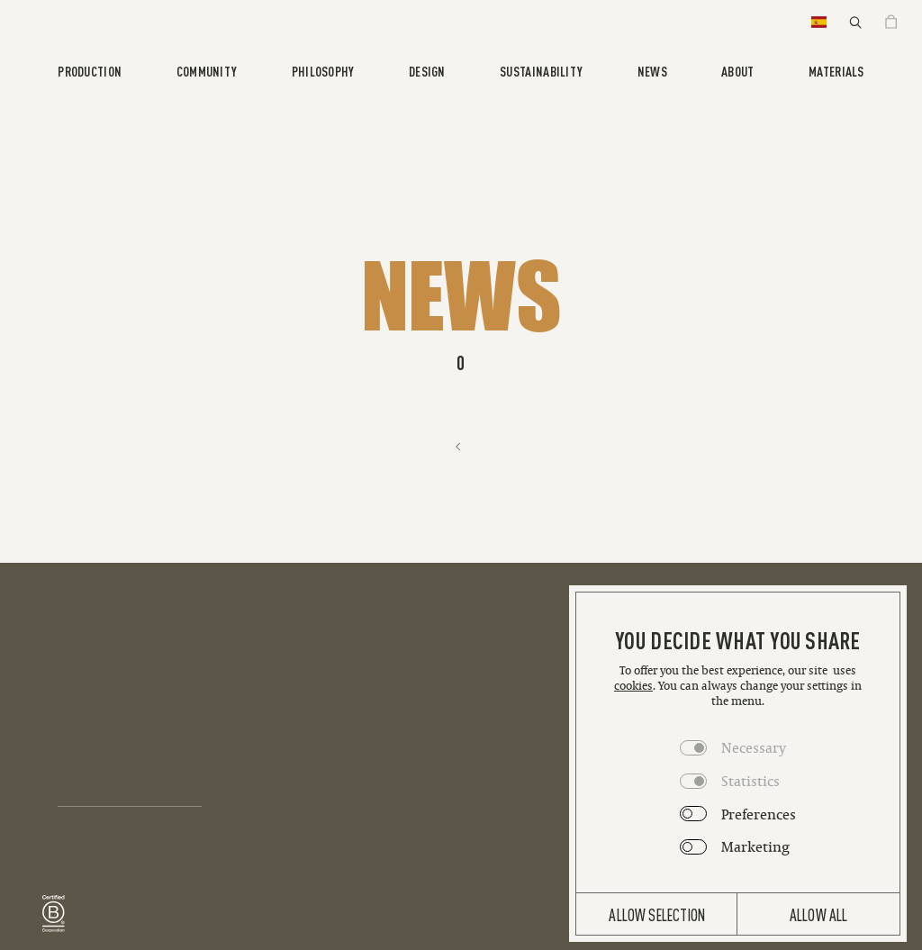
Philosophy (323, 70)
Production (90, 70)
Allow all (819, 914)
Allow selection (657, 914)
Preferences (758, 814)
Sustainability (541, 70)
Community (207, 70)
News (652, 70)
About (738, 70)
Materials (836, 70)
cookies (633, 685)
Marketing (755, 846)
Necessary (753, 747)
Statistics (750, 781)
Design (427, 70)
